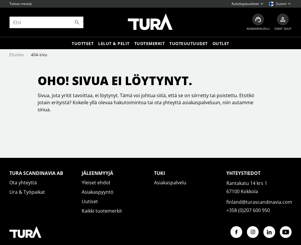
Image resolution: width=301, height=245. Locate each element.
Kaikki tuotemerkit (102, 211)
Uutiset (90, 201)
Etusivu (16, 54)
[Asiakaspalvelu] (258, 22)
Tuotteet (82, 43)
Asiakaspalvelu (170, 182)
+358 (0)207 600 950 (248, 210)
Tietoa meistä (20, 3)
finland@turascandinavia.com (259, 202)
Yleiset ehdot (96, 182)
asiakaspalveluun (201, 102)
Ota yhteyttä (23, 182)
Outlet (221, 43)
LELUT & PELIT (114, 43)
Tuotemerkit (149, 43)
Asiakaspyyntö (97, 192)
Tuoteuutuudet (188, 43)
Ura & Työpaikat (27, 192)
